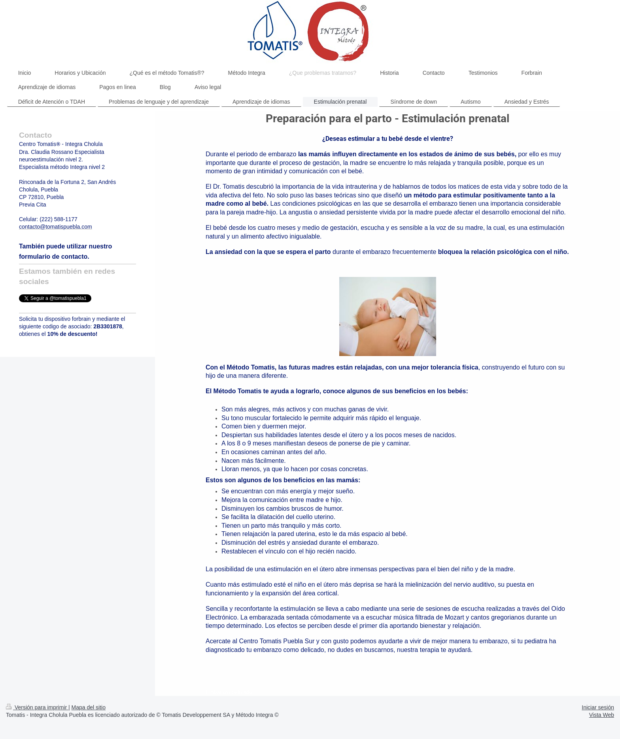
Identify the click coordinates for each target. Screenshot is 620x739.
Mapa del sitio (89, 707)
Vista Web (601, 715)
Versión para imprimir (37, 707)
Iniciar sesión (598, 707)
